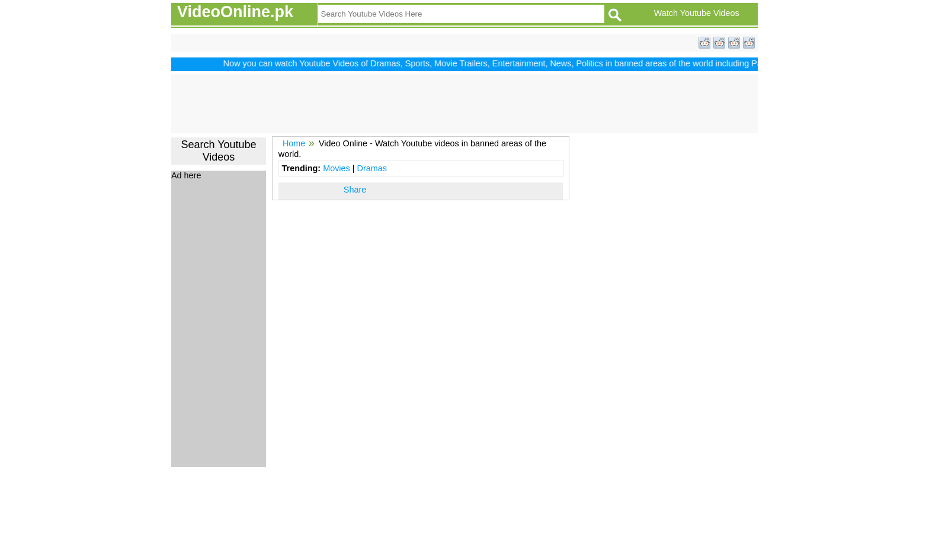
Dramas (371, 168)
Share (355, 189)
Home (294, 143)
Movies (336, 168)
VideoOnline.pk (235, 12)
